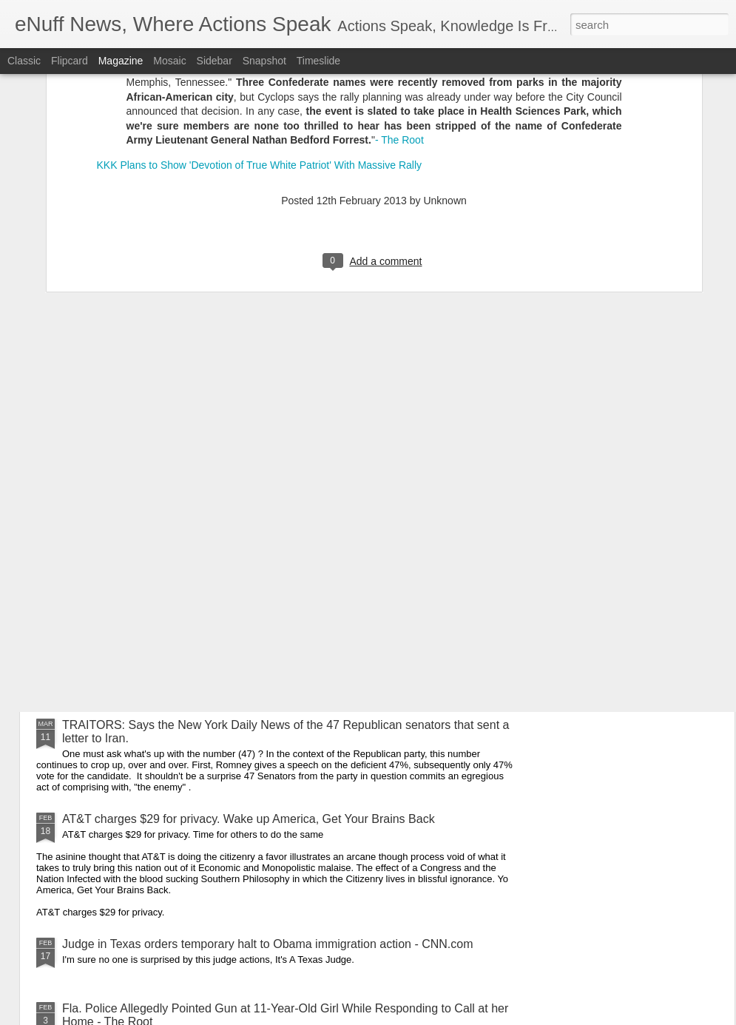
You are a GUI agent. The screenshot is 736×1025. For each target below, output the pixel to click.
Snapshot (264, 61)
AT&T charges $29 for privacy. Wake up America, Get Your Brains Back (248, 819)
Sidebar (214, 61)
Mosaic (169, 61)
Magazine (121, 61)
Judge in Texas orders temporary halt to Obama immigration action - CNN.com (267, 944)
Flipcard (69, 61)
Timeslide (318, 61)
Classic (24, 61)
